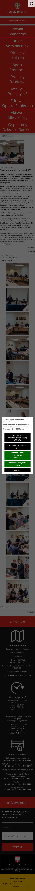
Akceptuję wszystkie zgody (17, 463)
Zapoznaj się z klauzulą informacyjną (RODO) (17, 437)
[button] (31, 3)
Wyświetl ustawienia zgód (17, 446)
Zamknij (17, 470)
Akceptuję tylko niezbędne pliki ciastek (17, 455)
